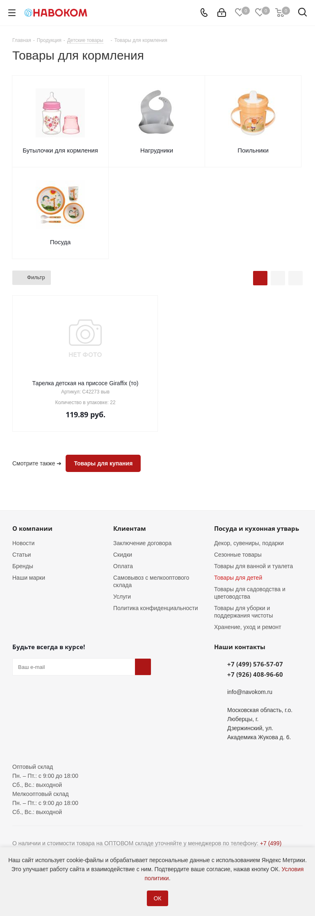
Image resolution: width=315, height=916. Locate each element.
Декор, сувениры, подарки (249, 543)
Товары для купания (103, 463)
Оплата (123, 566)
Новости (23, 543)
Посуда (60, 241)
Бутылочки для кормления (60, 150)
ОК (157, 898)
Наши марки (28, 577)
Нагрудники (156, 150)
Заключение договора (142, 543)
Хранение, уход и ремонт (247, 627)
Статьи (21, 554)
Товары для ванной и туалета (253, 566)
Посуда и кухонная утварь (256, 528)
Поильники (253, 150)
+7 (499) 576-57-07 (255, 664)
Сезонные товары (238, 554)
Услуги (122, 596)
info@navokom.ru (249, 692)
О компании (32, 528)
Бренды (22, 566)
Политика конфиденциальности (155, 608)
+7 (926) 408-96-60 (255, 674)
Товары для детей (238, 577)
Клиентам (129, 528)
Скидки (122, 554)
